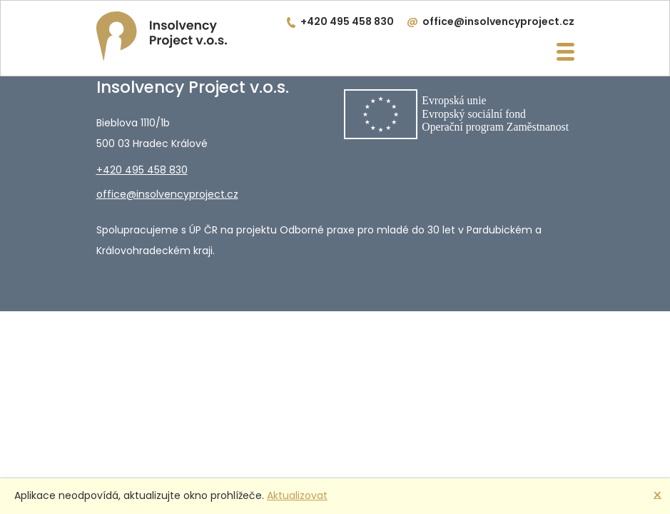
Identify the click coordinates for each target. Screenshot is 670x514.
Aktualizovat (297, 495)
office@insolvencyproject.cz (498, 21)
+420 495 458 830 (347, 21)
